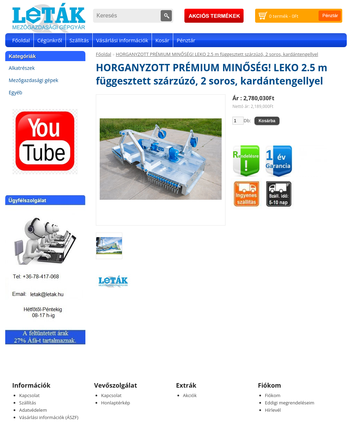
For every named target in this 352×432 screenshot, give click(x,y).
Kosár (162, 40)
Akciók (190, 395)
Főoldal (21, 40)
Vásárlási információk (122, 40)
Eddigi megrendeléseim (289, 403)
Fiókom (273, 395)
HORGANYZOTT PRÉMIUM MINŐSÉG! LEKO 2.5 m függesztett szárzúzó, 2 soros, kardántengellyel (217, 54)
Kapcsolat (29, 395)
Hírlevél (273, 410)
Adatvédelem (33, 410)
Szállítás (79, 40)
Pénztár (186, 40)
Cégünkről (49, 40)
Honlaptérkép (115, 403)
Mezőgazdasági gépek (33, 80)
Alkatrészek (22, 68)
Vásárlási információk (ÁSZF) (48, 417)
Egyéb (15, 92)
